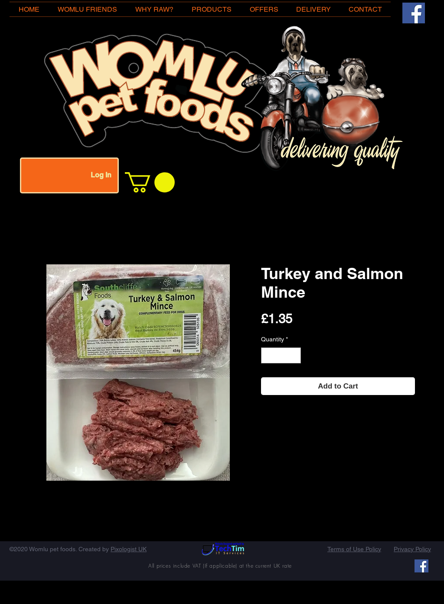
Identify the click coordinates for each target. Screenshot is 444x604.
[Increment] (294, 355)
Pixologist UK (129, 549)
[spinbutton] (281, 355)
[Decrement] (267, 355)
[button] (150, 182)
